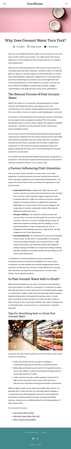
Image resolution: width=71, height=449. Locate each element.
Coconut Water (53, 46)
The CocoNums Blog (31, 432)
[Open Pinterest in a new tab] (37, 438)
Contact (44, 432)
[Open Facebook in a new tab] (33, 438)
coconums (21, 46)
